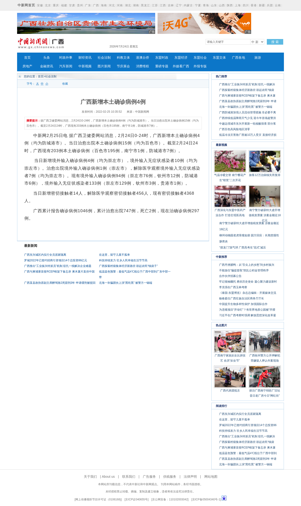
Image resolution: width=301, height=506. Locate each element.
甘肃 (72, 5)
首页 (27, 57)
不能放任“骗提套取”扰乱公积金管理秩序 (244, 270)
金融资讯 (46, 66)
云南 (278, 5)
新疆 (262, 5)
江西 (163, 5)
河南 (120, 5)
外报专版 (200, 66)
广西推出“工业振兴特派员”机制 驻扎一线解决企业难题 (57, 266)
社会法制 (104, 57)
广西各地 (238, 57)
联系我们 (128, 476)
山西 (222, 5)
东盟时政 (161, 57)
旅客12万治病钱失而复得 (264, 175)
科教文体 (123, 57)
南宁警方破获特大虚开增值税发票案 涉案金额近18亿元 (265, 215)
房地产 (27, 66)
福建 (64, 5)
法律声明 (190, 476)
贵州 (80, 5)
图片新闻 (104, 66)
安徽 (40, 5)
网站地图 (210, 476)
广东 (88, 5)
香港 (254, 5)
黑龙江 (145, 5)
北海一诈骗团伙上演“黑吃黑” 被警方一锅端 (125, 282)
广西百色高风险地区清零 (234, 129)
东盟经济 (180, 57)
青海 (206, 5)
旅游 (257, 57)
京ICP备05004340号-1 (206, 499)
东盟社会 (200, 57)
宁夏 (198, 5)
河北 (112, 5)
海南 (104, 5)
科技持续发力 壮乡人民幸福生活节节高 (123, 260)
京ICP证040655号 (136, 499)
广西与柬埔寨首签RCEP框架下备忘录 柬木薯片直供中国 (59, 271)
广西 (96, 5)
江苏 (155, 5)
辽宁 (179, 5)
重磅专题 (161, 66)
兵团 (270, 5)
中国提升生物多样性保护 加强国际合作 (243, 304)
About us (108, 476)
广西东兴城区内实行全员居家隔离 (45, 254)
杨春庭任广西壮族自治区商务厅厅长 (241, 298)
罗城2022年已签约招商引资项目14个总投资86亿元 (55, 260)
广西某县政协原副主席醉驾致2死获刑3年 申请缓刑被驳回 (59, 282)
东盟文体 (219, 57)
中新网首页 (26, 5)
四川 (246, 5)
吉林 (171, 5)
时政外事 (65, 57)
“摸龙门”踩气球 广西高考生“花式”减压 (242, 247)
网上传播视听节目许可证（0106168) (98, 499)
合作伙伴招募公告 (230, 276)
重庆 (56, 5)
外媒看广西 (181, 66)
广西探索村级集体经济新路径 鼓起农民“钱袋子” (128, 266)
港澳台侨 (142, 57)
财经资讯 (85, 57)
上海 (238, 5)
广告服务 (149, 476)
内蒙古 (188, 5)
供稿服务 (169, 476)
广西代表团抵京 (230, 390)
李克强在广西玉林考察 (233, 287)
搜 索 (275, 42)
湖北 (128, 5)
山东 (214, 5)
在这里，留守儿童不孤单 (114, 254)
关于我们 (90, 476)
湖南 (136, 5)
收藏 (65, 83)
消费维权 (142, 66)
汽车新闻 (65, 66)
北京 (48, 5)
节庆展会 (123, 66)
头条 (46, 57)
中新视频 (85, 66)
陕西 (230, 5)
